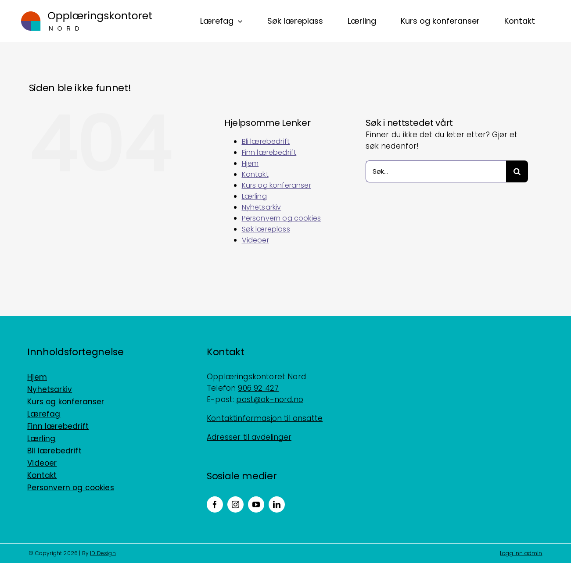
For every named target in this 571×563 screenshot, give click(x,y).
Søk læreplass (266, 229)
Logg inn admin (521, 553)
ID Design (103, 553)
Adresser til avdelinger (249, 437)
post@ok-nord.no (269, 399)
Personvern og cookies (281, 218)
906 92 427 (258, 388)
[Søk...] (436, 171)
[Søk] (517, 171)
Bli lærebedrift (266, 141)
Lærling (254, 196)
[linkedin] (277, 504)
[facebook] (215, 504)
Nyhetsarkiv (261, 207)
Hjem (250, 163)
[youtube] (256, 504)
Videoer (255, 240)
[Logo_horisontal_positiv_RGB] (86, 15)
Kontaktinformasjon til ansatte (265, 418)
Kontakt (255, 174)
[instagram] (235, 504)
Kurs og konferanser (276, 185)
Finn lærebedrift (269, 152)
